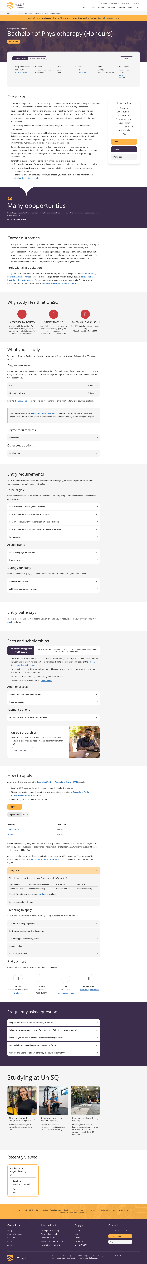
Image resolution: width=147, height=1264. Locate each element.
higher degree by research (26, 178)
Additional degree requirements (23, 589)
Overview (124, 108)
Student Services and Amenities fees (25, 694)
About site (94, 1258)
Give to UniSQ (81, 1245)
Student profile (16, 560)
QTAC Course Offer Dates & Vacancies (40, 859)
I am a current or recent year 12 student (27, 506)
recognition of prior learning (43, 413)
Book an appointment (89, 989)
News (77, 1234)
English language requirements (22, 552)
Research (111, 7)
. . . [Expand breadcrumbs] (15, 13)
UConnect (135, 3)
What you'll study (124, 115)
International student (37, 58)
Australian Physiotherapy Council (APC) (58, 283)
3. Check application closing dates (24, 938)
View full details (21, 72)
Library (104, 3)
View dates (82, 72)
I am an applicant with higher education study (29, 514)
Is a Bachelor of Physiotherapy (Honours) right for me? (33, 1045)
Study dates (14, 870)
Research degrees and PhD (52, 1241)
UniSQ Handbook (25, 401)
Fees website (46, 680)
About (130, 7)
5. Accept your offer (18, 953)
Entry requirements (124, 119)
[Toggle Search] (137, 8)
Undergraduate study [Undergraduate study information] (50, 1230)
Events (77, 1237)
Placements (14, 437)
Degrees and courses (26, 13)
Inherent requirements (19, 581)
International (114, 3)
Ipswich (122, 75)
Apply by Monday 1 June (108, 18)
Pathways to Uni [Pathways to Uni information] (48, 1237)
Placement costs (16, 702)
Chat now (18, 993)
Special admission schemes (21, 902)
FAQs (124, 134)
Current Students (97, 7)
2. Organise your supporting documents (26, 931)
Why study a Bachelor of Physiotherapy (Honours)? (31, 1022)
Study (84, 7)
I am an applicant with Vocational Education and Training (34, 522)
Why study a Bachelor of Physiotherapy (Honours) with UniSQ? (37, 1053)
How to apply (124, 130)
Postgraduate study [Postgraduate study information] (49, 1234)
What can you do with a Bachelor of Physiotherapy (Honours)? (36, 1037)
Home (9, 13)
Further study (15, 453)
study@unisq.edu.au (65, 993)
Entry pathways (124, 123)
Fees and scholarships (124, 126)
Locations (79, 1241)
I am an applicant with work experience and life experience (35, 529)
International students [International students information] (50, 1245)
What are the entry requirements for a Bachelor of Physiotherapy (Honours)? (43, 1030)
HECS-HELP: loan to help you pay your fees (28, 717)
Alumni (122, 7)
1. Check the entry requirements (23, 923)
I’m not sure (14, 537)
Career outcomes (124, 112)
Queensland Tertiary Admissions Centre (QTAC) (57, 782)
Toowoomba (124, 70)
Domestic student (20, 58)
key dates (42, 894)
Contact (125, 3)
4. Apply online (15, 946)
